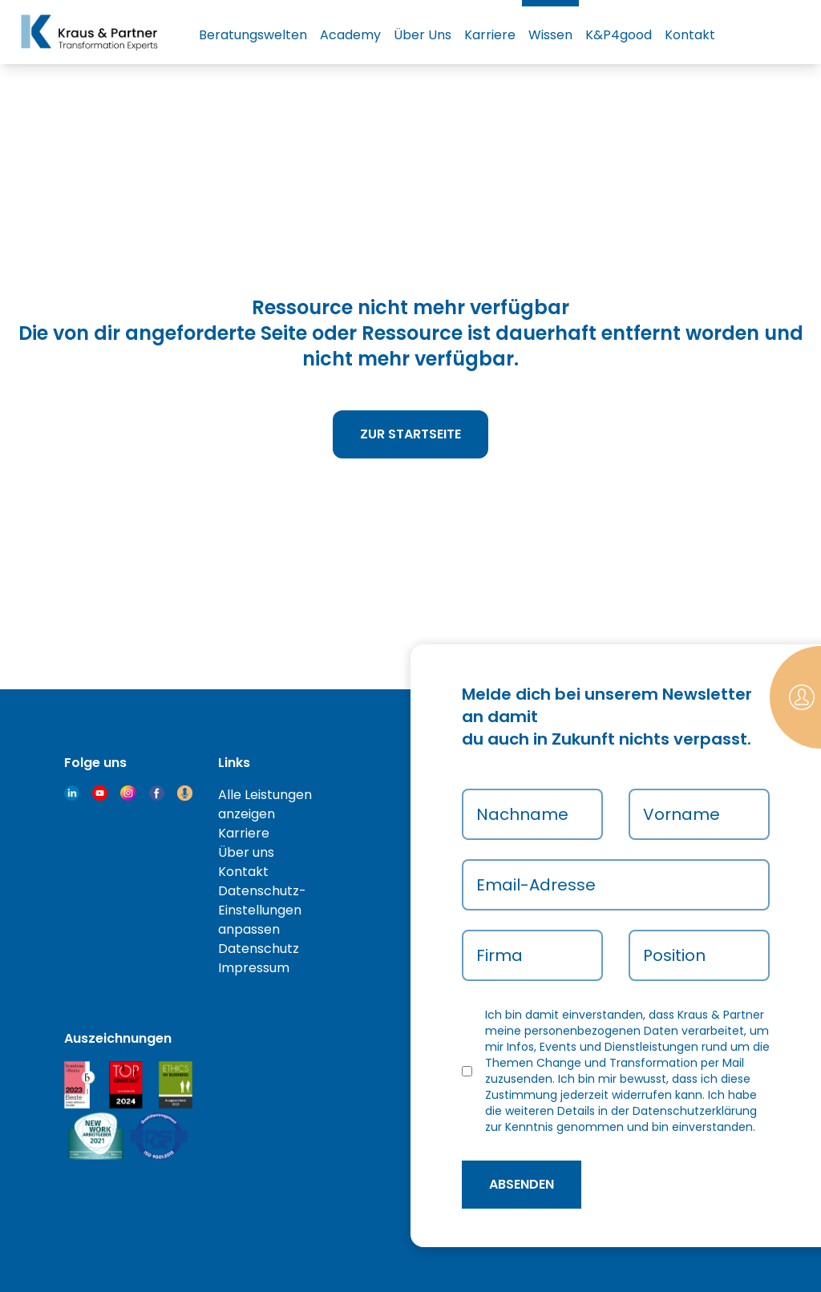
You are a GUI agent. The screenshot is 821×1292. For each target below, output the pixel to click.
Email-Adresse (536, 885)
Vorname (681, 814)
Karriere (490, 35)
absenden (521, 1184)
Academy (350, 35)
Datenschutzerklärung (695, 1111)
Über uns (246, 852)
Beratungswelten (253, 35)
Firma (499, 955)
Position (674, 955)
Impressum (253, 968)
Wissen (550, 35)
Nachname (522, 814)
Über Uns (422, 35)
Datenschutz (258, 948)
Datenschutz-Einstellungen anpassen (262, 910)
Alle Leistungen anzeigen (265, 804)
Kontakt (690, 35)
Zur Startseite (410, 434)
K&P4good (618, 35)
